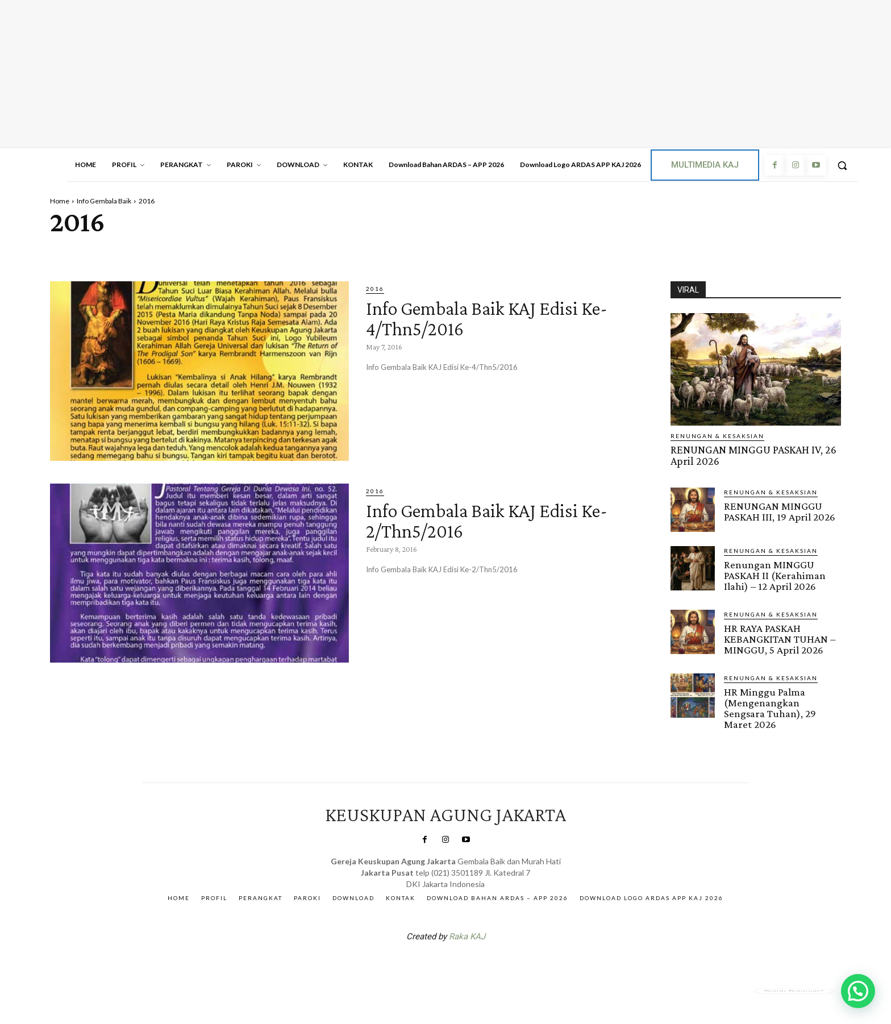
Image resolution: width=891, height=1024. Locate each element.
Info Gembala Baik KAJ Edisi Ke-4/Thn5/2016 (490, 317)
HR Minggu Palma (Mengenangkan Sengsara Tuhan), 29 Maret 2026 (770, 706)
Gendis (480, 963)
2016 (375, 288)
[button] (842, 165)
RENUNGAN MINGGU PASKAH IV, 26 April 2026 (752, 455)
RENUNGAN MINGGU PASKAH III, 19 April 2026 (779, 510)
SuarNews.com (428, 963)
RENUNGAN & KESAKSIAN (717, 435)
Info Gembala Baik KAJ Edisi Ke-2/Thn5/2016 (490, 520)
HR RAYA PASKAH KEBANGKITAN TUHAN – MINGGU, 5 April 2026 (779, 637)
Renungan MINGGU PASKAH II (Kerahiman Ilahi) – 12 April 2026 (774, 574)
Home (59, 201)
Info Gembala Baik (104, 201)
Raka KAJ (467, 934)
